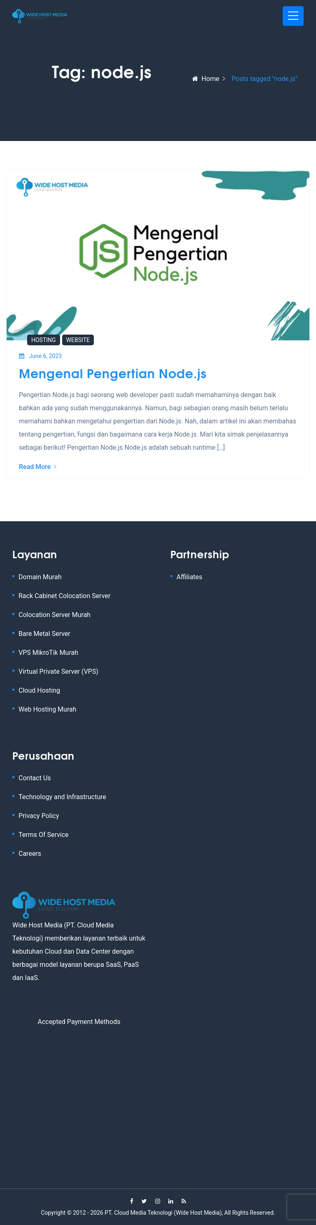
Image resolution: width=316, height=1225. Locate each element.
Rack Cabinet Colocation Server (64, 596)
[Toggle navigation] (293, 16)
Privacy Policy (39, 816)
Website (78, 340)
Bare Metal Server (44, 634)
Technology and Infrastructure (62, 797)
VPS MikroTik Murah (48, 652)
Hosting (43, 340)
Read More (37, 467)
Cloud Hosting (39, 690)
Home (205, 79)
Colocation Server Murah (55, 615)
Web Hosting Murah (48, 709)
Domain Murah (40, 577)
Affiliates (189, 577)
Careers (30, 854)
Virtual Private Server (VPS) (58, 671)
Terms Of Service (44, 835)
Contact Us (35, 778)
